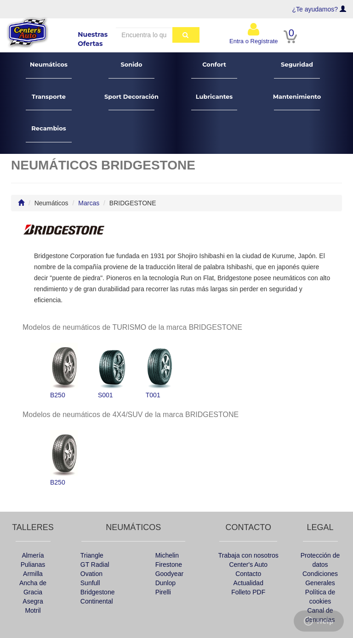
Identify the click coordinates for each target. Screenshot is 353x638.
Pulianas (33, 564)
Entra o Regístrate (253, 33)
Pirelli (163, 592)
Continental (96, 601)
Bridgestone (97, 592)
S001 (111, 371)
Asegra (33, 601)
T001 (159, 371)
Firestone (168, 564)
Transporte (49, 102)
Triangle (91, 555)
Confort (214, 70)
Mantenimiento (297, 102)
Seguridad (297, 70)
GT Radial (94, 564)
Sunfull (90, 583)
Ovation (91, 573)
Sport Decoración (131, 102)
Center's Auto (248, 564)
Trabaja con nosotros (248, 555)
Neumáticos (49, 70)
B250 (64, 371)
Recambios (49, 133)
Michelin (167, 555)
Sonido (131, 70)
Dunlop (165, 583)
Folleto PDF (248, 592)
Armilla (33, 573)
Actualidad (248, 583)
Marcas (88, 203)
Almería (33, 555)
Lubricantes (214, 102)
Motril (32, 610)
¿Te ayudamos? (315, 9)
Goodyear (169, 573)
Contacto (248, 573)
